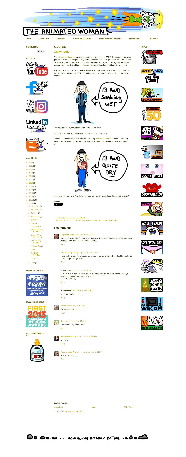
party (83, 220)
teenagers (104, 220)
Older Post (128, 407)
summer (98, 220)
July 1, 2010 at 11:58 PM (81, 270)
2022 (31, 163)
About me (44, 38)
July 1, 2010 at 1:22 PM (88, 253)
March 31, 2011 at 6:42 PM (82, 290)
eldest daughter (102, 138)
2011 (31, 200)
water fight (113, 220)
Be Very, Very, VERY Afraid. (37, 236)
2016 (31, 183)
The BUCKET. (36, 226)
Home (28, 38)
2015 (31, 186)
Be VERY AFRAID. (35, 254)
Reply (63, 244)
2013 (31, 193)
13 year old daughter (66, 57)
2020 (31, 169)
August (34, 220)
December (35, 206)
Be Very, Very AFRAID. (36, 242)
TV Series (153, 38)
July (33, 223)
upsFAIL (34, 249)
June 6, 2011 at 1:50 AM (76, 306)
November (35, 210)
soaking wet (90, 220)
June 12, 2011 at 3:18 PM (87, 336)
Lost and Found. (37, 246)
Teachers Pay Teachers (110, 38)
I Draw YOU (134, 38)
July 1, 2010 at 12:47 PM (84, 235)
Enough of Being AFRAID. (37, 231)
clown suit (73, 220)
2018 (31, 176)
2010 (31, 203)
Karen (63, 306)
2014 (31, 190)
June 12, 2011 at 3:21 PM (93, 352)
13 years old (64, 220)
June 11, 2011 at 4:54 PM (76, 321)
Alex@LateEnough (68, 336)
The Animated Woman (70, 352)
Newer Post (58, 407)
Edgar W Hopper (67, 235)
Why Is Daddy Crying (69, 253)
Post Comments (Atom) (73, 411)
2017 (31, 180)
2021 (31, 166)
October (34, 213)
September (35, 216)
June (33, 263)
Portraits (61, 38)
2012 (31, 197)
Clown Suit (61, 51)
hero (79, 220)
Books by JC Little (82, 38)
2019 (31, 173)
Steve (63, 321)
